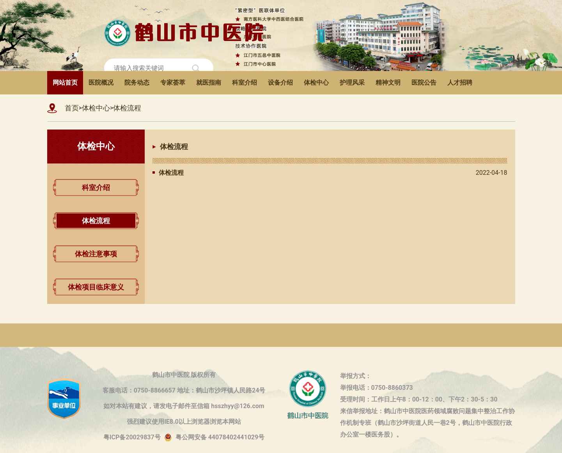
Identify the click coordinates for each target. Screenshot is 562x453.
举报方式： (355, 376)
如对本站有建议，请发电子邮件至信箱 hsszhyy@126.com (183, 406)
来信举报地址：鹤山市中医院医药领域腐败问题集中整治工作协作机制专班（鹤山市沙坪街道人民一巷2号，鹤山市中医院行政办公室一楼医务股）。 (427, 412)
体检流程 (127, 108)
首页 (72, 108)
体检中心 (316, 82)
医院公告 (423, 82)
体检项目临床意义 (96, 287)
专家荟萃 (172, 82)
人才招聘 (459, 82)
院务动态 (136, 82)
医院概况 (101, 82)
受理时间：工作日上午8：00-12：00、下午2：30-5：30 (419, 399)
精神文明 (388, 82)
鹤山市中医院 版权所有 (184, 374)
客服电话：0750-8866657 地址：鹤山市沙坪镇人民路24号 (184, 390)
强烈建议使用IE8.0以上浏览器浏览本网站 (184, 421)
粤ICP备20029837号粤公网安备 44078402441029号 (183, 437)
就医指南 (208, 82)
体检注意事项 (96, 254)
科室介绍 (244, 82)
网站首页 (65, 82)
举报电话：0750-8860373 (376, 387)
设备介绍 (280, 82)
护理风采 (352, 82)
